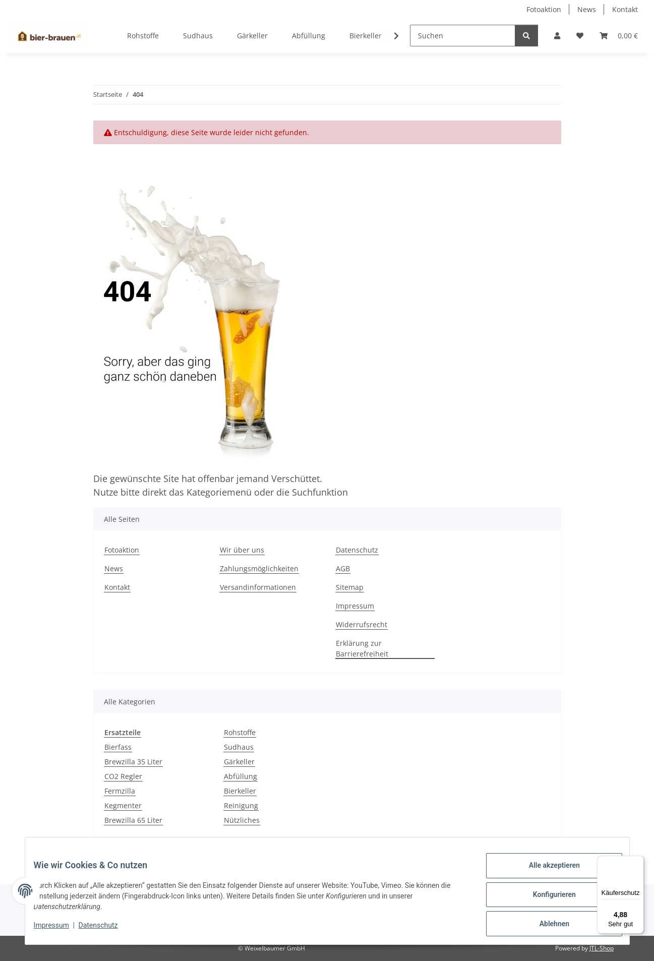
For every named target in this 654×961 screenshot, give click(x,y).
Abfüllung (240, 776)
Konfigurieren (546, 899)
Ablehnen (547, 925)
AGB (343, 568)
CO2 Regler (123, 776)
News (586, 9)
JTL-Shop (601, 948)
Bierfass (118, 747)
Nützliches (242, 820)
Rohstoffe (240, 732)
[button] (557, 35)
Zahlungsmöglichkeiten (259, 568)
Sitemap (350, 587)
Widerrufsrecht (361, 624)
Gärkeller (239, 761)
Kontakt (625, 9)
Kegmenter (123, 805)
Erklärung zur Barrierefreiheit (362, 648)
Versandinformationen (258, 587)
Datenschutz (105, 930)
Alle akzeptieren (546, 873)
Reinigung (241, 805)
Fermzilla (119, 791)
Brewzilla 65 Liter (133, 820)
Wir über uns (242, 550)
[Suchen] (462, 35)
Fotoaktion (543, 9)
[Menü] (638, 862)
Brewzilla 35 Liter (133, 761)
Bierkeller (240, 791)
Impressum (59, 930)
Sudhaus (239, 747)
